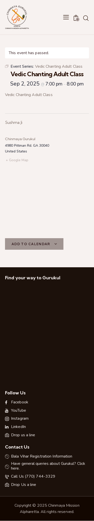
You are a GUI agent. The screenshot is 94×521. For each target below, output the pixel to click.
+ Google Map (17, 160)
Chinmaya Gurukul (20, 139)
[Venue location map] (47, 200)
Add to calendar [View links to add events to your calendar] (31, 244)
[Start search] (86, 18)
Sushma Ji (13, 122)
